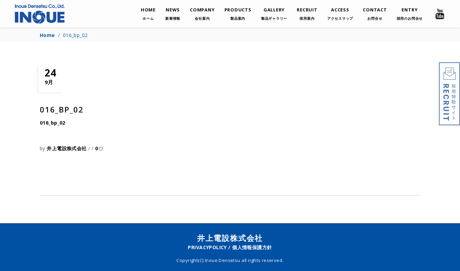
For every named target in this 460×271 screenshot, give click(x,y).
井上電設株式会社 (67, 148)
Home (47, 35)
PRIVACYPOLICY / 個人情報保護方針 (230, 247)
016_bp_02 (52, 122)
